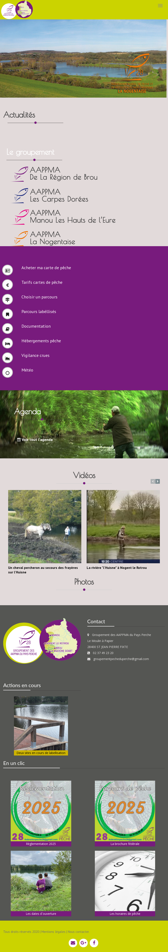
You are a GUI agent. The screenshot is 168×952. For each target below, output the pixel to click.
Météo (27, 369)
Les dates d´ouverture (41, 913)
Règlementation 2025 (41, 843)
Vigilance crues (35, 354)
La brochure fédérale (124, 843)
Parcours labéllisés (38, 310)
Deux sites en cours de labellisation (41, 752)
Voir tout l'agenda (35, 438)
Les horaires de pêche (125, 913)
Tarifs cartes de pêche (41, 281)
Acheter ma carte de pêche (46, 267)
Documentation (36, 325)
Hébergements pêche (41, 340)
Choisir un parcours (39, 296)
